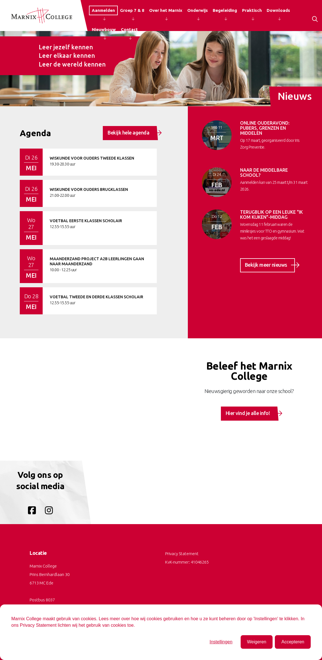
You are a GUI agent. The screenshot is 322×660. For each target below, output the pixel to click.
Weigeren (256, 641)
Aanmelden (103, 10)
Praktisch (252, 10)
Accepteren (292, 641)
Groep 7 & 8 (132, 10)
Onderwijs (197, 10)
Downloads (278, 10)
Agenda (35, 133)
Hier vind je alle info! (252, 413)
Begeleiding (225, 10)
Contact (129, 29)
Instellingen (221, 641)
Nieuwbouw (104, 29)
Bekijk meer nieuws (270, 265)
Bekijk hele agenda (132, 133)
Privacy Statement (182, 553)
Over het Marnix (165, 10)
